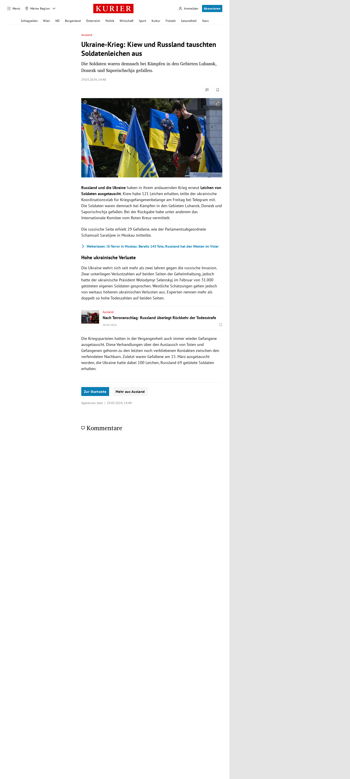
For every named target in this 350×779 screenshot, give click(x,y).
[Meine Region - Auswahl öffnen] (54, 8)
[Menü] (13, 8)
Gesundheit (189, 21)
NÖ (57, 21)
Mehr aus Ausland (130, 391)
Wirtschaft (126, 21)
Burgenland (73, 21)
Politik (110, 21)
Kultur (156, 21)
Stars (205, 21)
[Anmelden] (188, 8)
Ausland (86, 35)
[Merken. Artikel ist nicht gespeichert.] (217, 90)
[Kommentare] (207, 90)
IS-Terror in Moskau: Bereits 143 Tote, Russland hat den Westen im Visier (150, 246)
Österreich (93, 21)
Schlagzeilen (29, 21)
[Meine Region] (37, 8)
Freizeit (171, 21)
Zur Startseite (95, 391)
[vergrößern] (217, 103)
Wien (46, 21)
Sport (142, 21)
